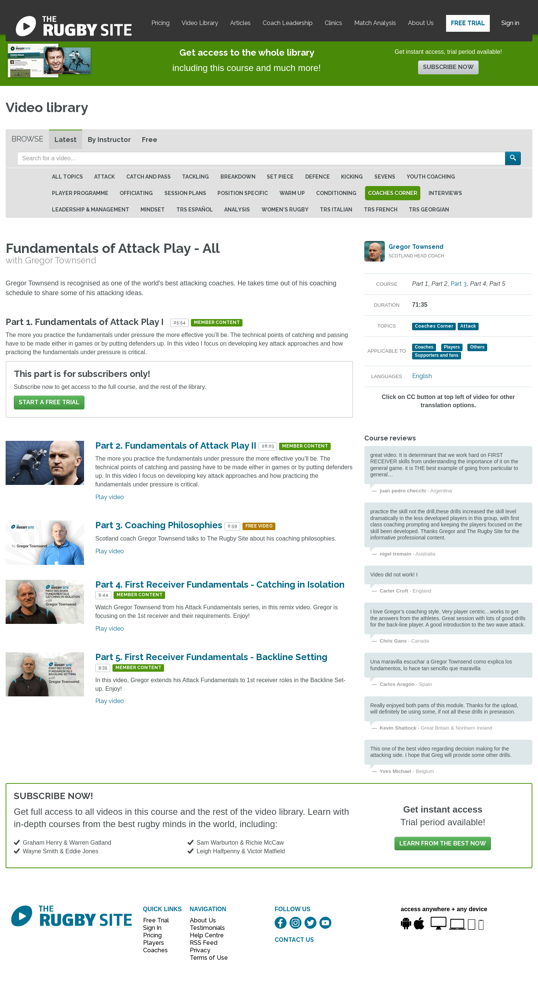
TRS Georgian (429, 210)
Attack (104, 177)
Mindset (152, 210)
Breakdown (238, 177)
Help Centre (205, 935)
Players (153, 942)
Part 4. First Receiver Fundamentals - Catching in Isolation (219, 584)
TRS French (381, 210)
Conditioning (336, 193)
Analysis (237, 210)
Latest (66, 139)
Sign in (510, 23)
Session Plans (185, 193)
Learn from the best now (442, 843)
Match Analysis (375, 23)
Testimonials (205, 927)
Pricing (160, 23)
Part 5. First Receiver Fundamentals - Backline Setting (211, 657)
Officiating (136, 193)
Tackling (195, 177)
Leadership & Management (90, 210)
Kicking (352, 177)
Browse (27, 138)
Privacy (200, 950)
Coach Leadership (288, 23)
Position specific (242, 193)
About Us (421, 23)
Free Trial (468, 23)
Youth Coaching (430, 177)
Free (149, 139)
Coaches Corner (392, 193)
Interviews (445, 193)
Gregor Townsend (416, 246)
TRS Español (194, 210)
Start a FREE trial (49, 402)
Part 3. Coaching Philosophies (158, 525)
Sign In (152, 927)
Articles (240, 23)
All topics (67, 177)
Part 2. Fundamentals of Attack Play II (175, 445)
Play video (109, 497)
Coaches (155, 950)
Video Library (200, 23)
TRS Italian (336, 210)
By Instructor (109, 139)
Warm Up (292, 193)
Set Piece (280, 177)
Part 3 (459, 283)
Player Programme (80, 193)
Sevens (384, 177)
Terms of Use (205, 957)
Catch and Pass (148, 177)
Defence (317, 177)
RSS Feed (204, 942)
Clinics (333, 23)
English (422, 376)
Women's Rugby (285, 210)
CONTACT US (294, 939)
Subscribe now (448, 67)
